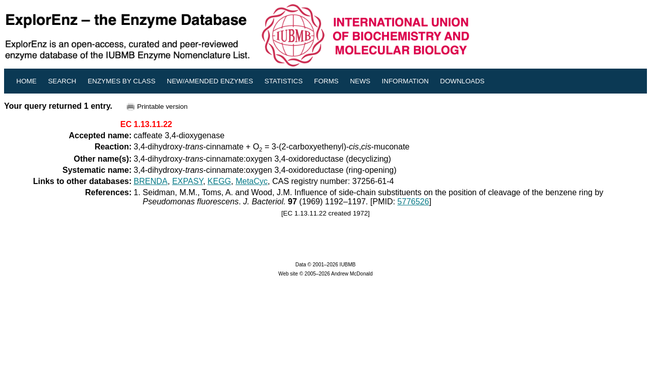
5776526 (413, 201)
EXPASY (187, 181)
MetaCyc (251, 181)
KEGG (219, 181)
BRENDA (151, 181)
